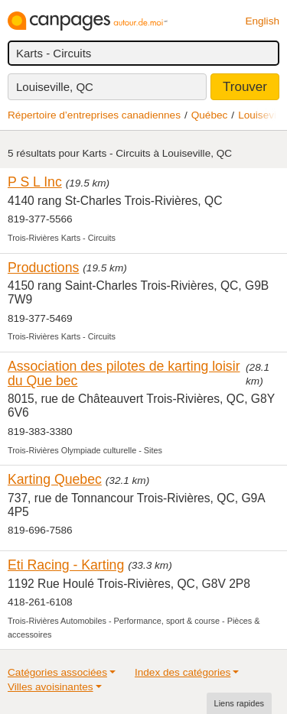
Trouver (245, 87)
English (262, 21)
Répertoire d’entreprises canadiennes (94, 115)
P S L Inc (35, 182)
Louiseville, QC (54, 86)
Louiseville (262, 115)
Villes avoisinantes (50, 687)
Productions (43, 267)
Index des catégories (182, 672)
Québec (209, 115)
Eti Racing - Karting (66, 565)
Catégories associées (57, 672)
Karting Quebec (55, 479)
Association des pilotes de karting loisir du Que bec (124, 373)
